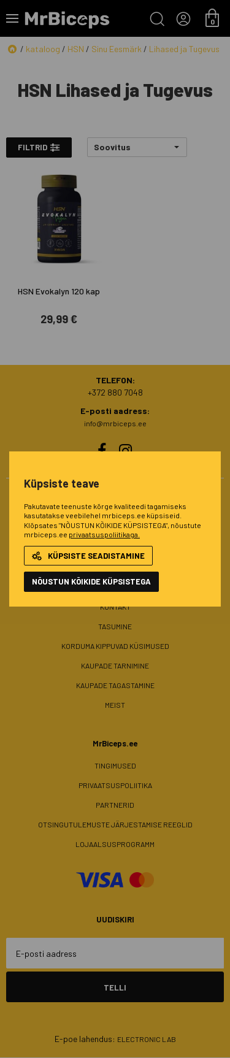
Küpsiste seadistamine (88, 556)
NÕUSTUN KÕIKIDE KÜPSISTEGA (91, 581)
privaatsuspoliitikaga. (104, 534)
